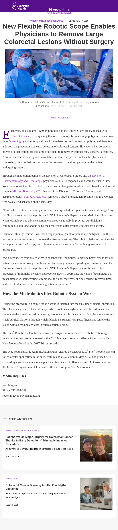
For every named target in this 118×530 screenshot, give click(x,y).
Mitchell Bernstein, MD (26, 191)
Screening (15, 141)
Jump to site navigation (59, 12)
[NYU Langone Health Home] (20, 6)
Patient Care (13, 430)
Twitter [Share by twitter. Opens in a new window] (53, 117)
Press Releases (30, 430)
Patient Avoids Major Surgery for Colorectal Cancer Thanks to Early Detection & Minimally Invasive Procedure (39, 440)
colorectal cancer (20, 136)
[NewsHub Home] (59, 10)
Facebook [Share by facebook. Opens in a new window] (63, 117)
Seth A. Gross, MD (35, 196)
